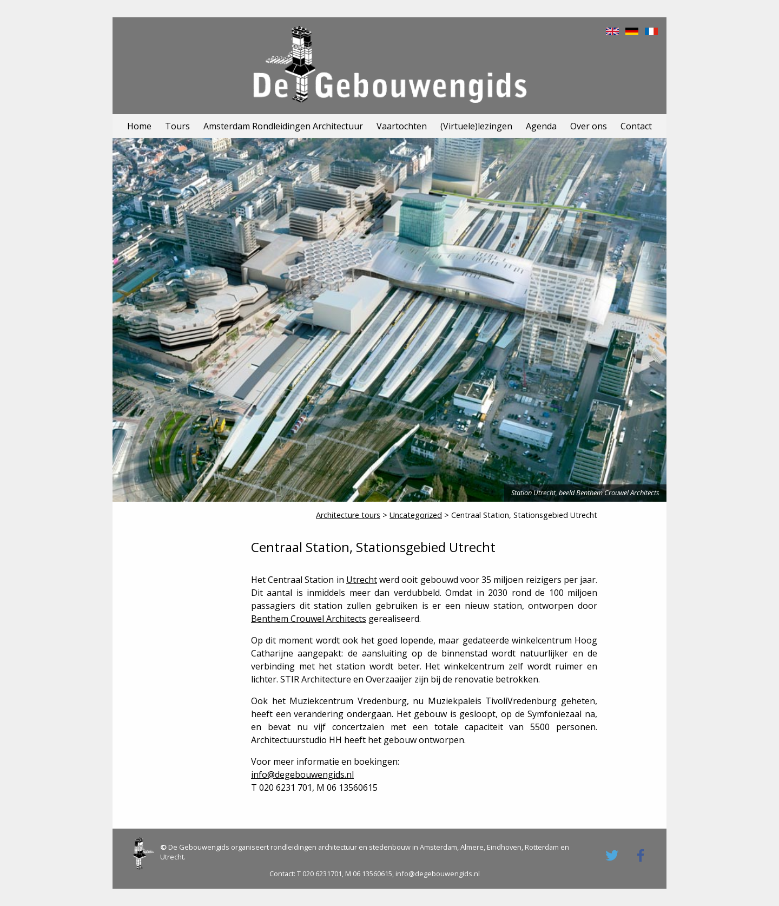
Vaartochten (402, 126)
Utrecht (361, 580)
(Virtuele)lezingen (476, 126)
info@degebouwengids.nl (302, 774)
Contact (636, 126)
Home (139, 126)
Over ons (588, 126)
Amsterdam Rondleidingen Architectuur (283, 126)
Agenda (541, 126)
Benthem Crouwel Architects (308, 619)
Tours (177, 126)
